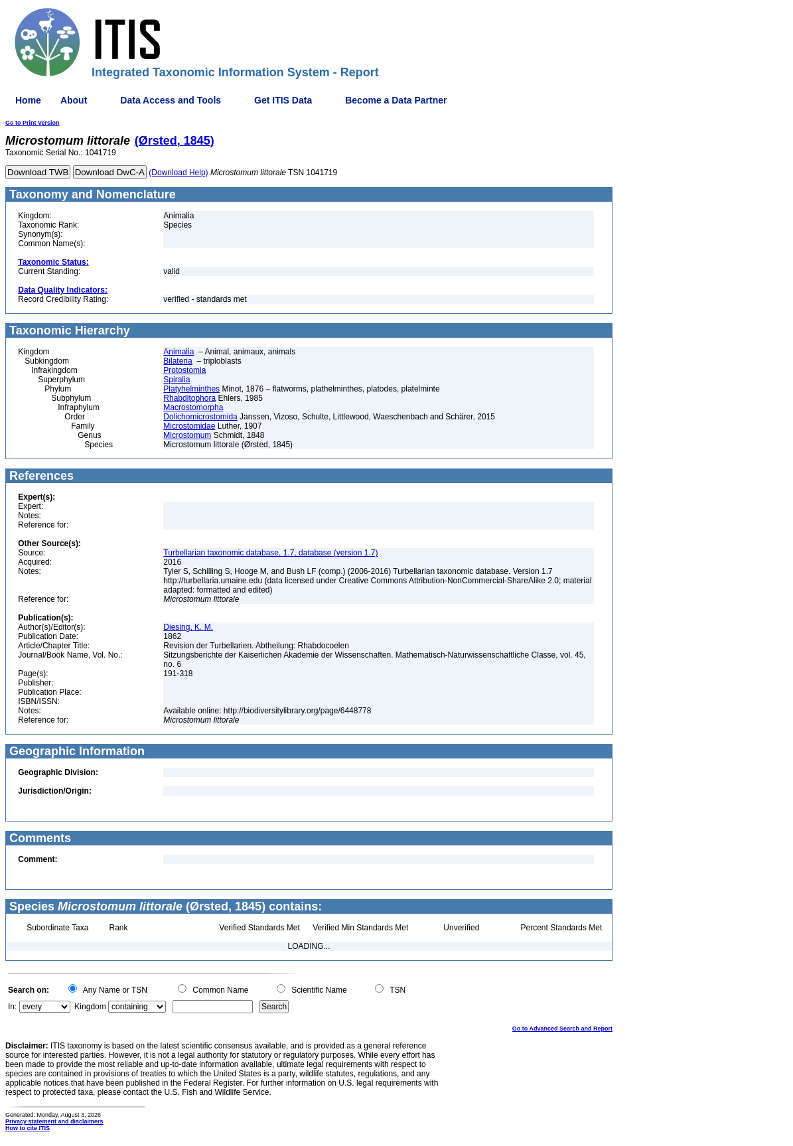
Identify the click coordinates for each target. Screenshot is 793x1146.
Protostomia (184, 370)
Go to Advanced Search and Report (562, 1028)
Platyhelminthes (191, 389)
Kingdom (90, 1006)
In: (12, 1006)
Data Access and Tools (170, 100)
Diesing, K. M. (188, 627)
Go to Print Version (32, 122)
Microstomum (187, 435)
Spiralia (176, 379)
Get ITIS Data (283, 100)
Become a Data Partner (396, 100)
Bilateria (177, 361)
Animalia (178, 351)
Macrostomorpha (193, 407)
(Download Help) (178, 172)
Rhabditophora (189, 398)
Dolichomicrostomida (200, 416)
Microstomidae (189, 426)
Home (28, 100)
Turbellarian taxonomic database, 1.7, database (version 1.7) (270, 552)
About (73, 100)
